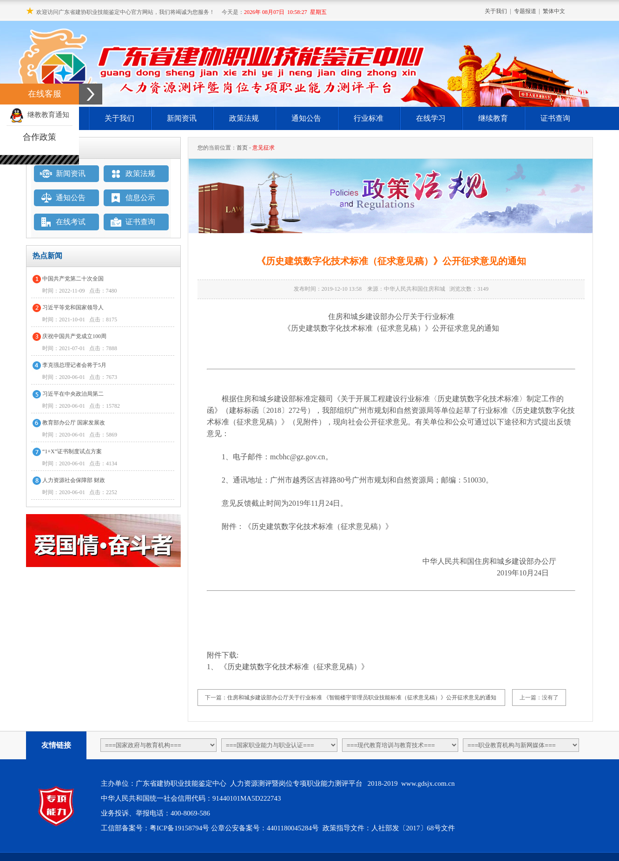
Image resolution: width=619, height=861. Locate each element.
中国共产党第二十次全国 (73, 278)
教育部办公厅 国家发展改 (73, 422)
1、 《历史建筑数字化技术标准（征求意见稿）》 (288, 667)
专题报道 (525, 11)
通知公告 (306, 118)
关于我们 (496, 11)
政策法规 (244, 118)
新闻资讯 (182, 118)
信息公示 (140, 198)
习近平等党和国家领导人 (73, 307)
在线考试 (71, 222)
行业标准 (368, 118)
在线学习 (431, 118)
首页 (242, 147)
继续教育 (493, 118)
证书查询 (555, 118)
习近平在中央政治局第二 (73, 394)
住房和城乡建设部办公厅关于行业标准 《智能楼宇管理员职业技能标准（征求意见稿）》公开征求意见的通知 (361, 697)
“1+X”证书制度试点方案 (72, 451)
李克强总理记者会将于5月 (74, 365)
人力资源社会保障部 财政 (73, 480)
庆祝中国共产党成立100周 (74, 336)
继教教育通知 (39, 114)
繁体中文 (554, 11)
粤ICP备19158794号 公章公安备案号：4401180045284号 (235, 828)
